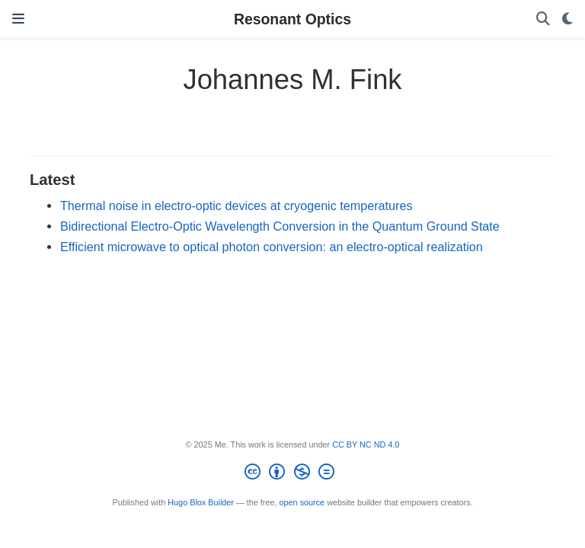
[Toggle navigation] (18, 19)
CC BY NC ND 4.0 (365, 444)
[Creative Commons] (292, 474)
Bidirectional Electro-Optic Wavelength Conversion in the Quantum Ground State (280, 226)
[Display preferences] (567, 19)
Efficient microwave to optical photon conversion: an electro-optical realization (271, 246)
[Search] (543, 19)
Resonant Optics (292, 19)
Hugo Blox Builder (201, 502)
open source (302, 502)
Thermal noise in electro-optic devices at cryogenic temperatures (236, 205)
